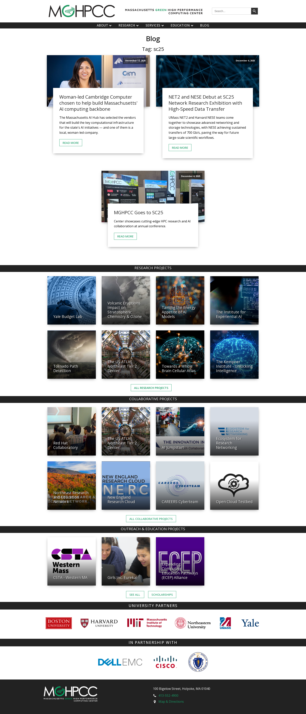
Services (155, 25)
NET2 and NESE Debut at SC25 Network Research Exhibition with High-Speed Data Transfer (205, 103)
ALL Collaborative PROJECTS (151, 519)
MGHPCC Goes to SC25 (138, 212)
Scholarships (162, 594)
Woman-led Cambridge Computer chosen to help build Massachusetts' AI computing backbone (98, 103)
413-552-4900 (168, 695)
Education (182, 25)
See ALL (135, 594)
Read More (71, 143)
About (105, 25)
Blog (204, 25)
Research (129, 25)
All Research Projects (151, 388)
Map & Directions (171, 701)
